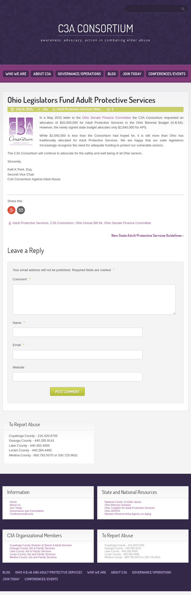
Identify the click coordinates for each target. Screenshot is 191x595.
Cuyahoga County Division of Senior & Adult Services (41, 545)
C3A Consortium (95, 28)
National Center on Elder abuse (122, 501)
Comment (22, 279)
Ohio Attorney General (117, 504)
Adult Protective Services (30, 223)
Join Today (132, 73)
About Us (15, 504)
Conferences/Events (167, 73)
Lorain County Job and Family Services (32, 554)
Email (19, 345)
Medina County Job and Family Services (33, 557)
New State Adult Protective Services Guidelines (146, 235)
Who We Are (15, 73)
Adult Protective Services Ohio (78, 109)
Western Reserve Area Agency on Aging (127, 513)
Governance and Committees (27, 510)
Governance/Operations (79, 73)
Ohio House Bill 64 (89, 223)
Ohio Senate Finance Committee (106, 117)
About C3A (42, 73)
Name (19, 323)
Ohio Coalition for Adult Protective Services (129, 507)
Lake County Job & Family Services (30, 551)
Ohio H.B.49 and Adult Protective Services (48, 572)
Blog (112, 73)
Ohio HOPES (112, 510)
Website (18, 367)
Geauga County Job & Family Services (32, 548)
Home (13, 501)
